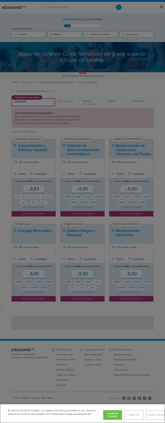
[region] (82, 413)
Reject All (134, 414)
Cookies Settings (155, 414)
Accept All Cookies (112, 415)
